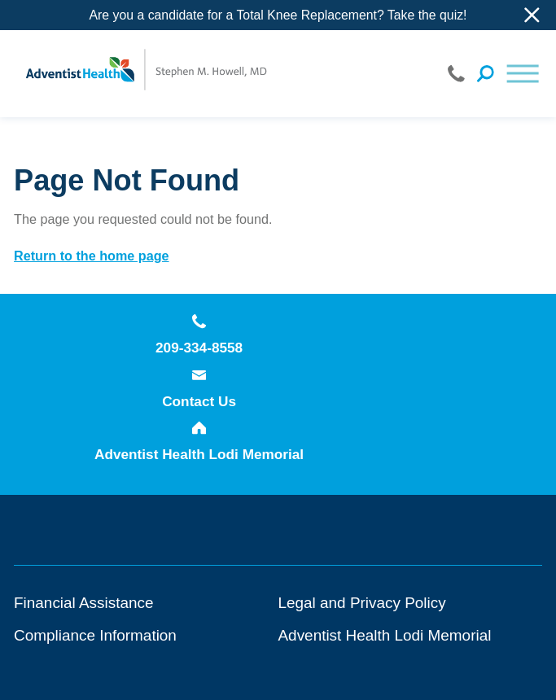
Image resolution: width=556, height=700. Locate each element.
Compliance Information (95, 635)
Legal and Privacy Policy (362, 602)
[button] (523, 74)
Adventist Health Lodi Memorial (199, 441)
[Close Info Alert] (532, 15)
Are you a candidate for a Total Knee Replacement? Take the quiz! (277, 15)
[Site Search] (485, 73)
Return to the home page (91, 255)
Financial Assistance (83, 602)
